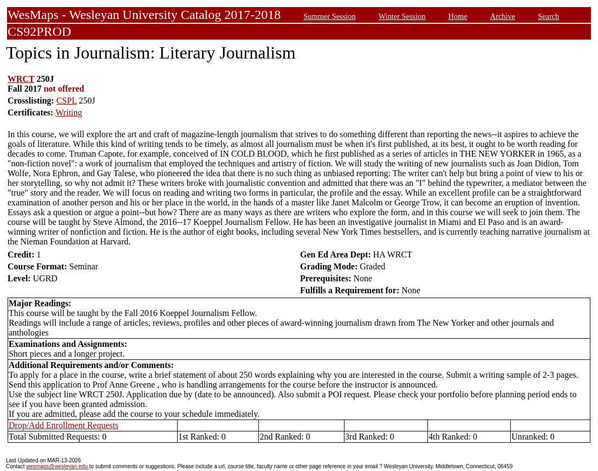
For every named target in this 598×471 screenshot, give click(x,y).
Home (457, 16)
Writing (68, 112)
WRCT (21, 78)
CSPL (66, 100)
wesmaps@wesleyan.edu (57, 466)
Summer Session (329, 16)
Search (548, 16)
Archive (502, 16)
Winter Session (402, 16)
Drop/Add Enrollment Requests (64, 425)
